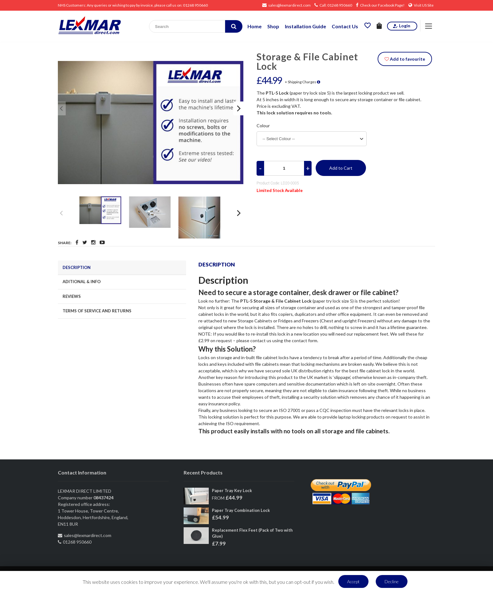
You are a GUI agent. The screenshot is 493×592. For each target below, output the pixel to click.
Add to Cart (340, 168)
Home (254, 26)
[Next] (238, 108)
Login (401, 26)
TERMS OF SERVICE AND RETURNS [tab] (97, 310)
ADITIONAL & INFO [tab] (82, 281)
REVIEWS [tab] (72, 296)
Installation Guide (305, 26)
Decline (392, 581)
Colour (263, 125)
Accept (353, 581)
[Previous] (62, 108)
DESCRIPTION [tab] (77, 267)
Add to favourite (405, 59)
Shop (273, 26)
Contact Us (345, 26)
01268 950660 (195, 5)
